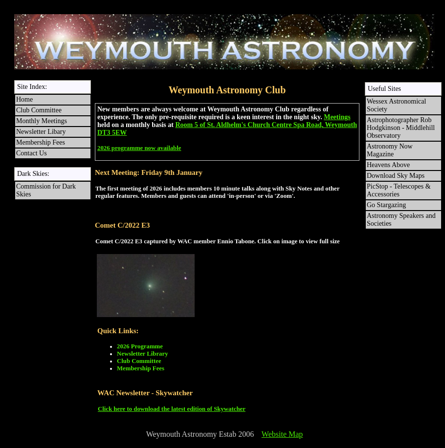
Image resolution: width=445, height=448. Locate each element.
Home (24, 99)
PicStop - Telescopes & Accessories (399, 190)
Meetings (337, 117)
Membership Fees (40, 142)
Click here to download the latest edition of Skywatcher (171, 408)
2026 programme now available (139, 148)
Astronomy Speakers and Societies (401, 219)
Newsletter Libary (41, 131)
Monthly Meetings (41, 121)
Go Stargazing (386, 205)
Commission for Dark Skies (46, 190)
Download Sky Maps (395, 175)
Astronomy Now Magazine (390, 150)
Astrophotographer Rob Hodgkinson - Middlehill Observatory (401, 127)
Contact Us (31, 153)
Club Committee (39, 110)
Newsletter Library (142, 353)
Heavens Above (388, 165)
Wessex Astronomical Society (396, 105)
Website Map (282, 434)
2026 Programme (140, 346)
